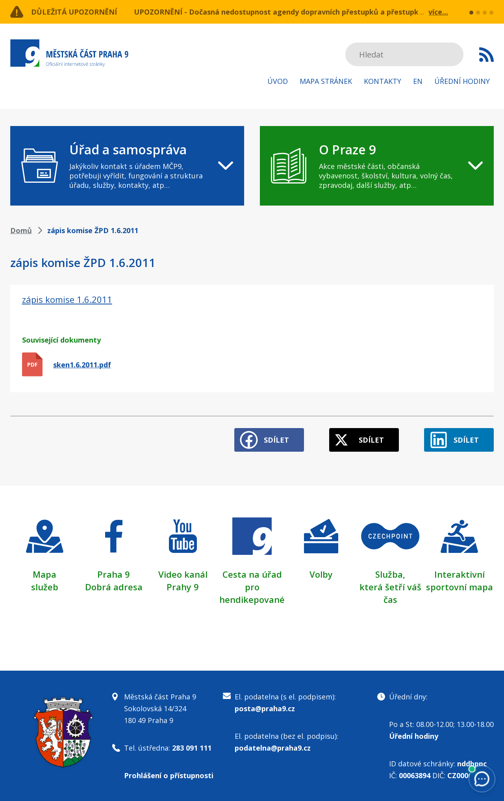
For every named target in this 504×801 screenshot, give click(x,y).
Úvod (277, 81)
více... (438, 12)
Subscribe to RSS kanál (486, 54)
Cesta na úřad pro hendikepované (252, 586)
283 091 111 (191, 748)
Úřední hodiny (462, 81)
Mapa (44, 574)
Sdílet (276, 440)
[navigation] (127, 166)
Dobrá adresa (114, 587)
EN (417, 81)
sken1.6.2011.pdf (82, 364)
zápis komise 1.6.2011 (67, 299)
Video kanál (183, 574)
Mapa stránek (326, 81)
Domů (21, 230)
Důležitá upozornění (74, 12)
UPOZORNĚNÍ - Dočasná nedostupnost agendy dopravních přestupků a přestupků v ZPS (289, 12)
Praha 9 (113, 574)
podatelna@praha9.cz (273, 748)
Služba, (390, 574)
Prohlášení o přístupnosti (168, 775)
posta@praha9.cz (265, 708)
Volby (321, 574)
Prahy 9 (183, 587)
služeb (44, 587)
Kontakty (382, 81)
